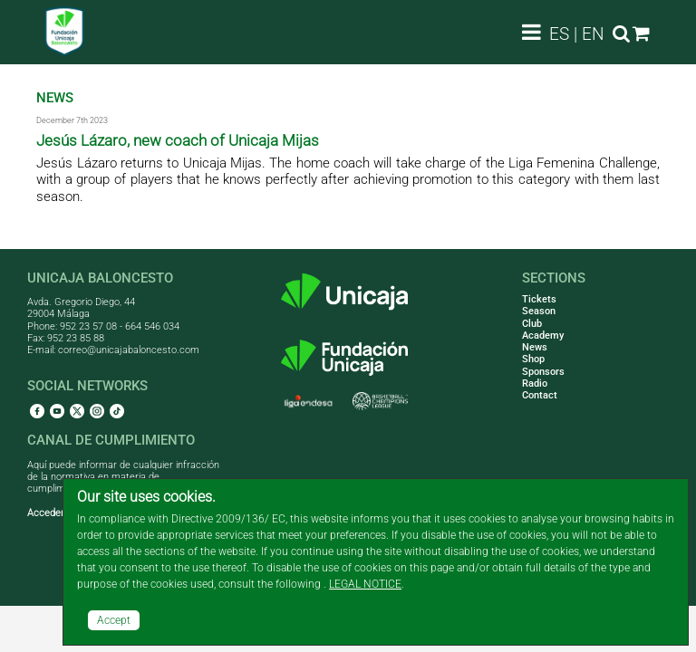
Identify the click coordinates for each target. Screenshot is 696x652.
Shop (533, 359)
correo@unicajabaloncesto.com (128, 350)
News (534, 347)
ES (559, 34)
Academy (543, 335)
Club (532, 324)
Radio (534, 383)
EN (593, 34)
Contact (539, 395)
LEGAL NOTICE (365, 584)
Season (539, 311)
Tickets (539, 299)
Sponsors (543, 372)
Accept (113, 620)
